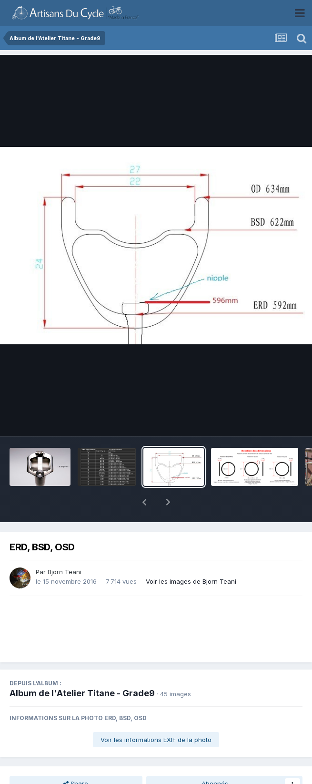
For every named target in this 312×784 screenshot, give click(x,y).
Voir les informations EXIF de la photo (156, 739)
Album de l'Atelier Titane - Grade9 (82, 693)
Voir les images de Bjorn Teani (191, 581)
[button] (144, 502)
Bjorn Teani (64, 572)
